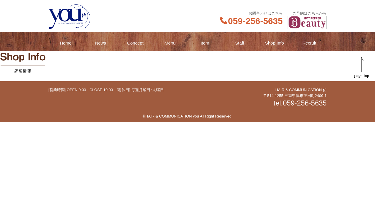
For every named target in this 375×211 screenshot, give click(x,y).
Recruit (309, 42)
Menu (170, 42)
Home (65, 42)
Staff (239, 42)
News (100, 42)
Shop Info (274, 42)
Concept (135, 42)
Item (205, 42)
